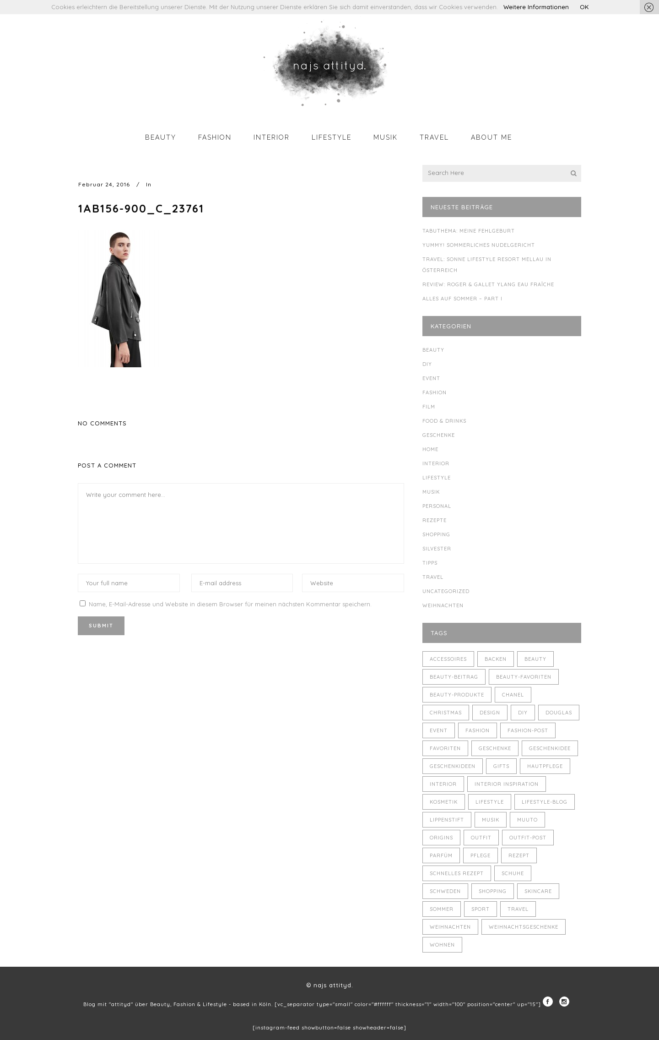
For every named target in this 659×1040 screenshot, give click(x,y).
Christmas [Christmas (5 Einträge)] (446, 712)
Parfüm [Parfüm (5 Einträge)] (441, 855)
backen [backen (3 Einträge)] (496, 659)
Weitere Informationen (536, 7)
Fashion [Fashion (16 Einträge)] (477, 730)
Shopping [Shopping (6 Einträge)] (493, 891)
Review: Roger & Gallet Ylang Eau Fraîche (488, 284)
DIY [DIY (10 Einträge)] (523, 712)
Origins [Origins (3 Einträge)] (441, 837)
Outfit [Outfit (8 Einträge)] (481, 837)
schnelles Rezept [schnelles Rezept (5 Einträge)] (457, 873)
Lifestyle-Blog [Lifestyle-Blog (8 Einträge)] (544, 802)
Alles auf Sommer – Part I (462, 298)
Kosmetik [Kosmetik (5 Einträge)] (444, 802)
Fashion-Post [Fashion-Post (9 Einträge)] (528, 730)
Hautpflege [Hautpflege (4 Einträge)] (545, 766)
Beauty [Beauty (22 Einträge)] (535, 659)
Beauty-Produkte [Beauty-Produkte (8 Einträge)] (457, 695)
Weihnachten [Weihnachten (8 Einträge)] (450, 927)
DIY (427, 364)
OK (584, 7)
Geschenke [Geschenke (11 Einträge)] (495, 748)
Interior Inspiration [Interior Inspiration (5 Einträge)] (507, 784)
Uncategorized (446, 591)
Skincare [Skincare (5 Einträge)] (538, 891)
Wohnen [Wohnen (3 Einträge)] (442, 945)
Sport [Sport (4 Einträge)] (480, 909)
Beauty (433, 350)
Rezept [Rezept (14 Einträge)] (518, 855)
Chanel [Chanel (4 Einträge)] (513, 695)
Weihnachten (443, 605)
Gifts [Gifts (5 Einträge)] (501, 766)
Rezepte (434, 520)
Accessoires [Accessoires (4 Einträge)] (448, 659)
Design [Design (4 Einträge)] (490, 712)
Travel (432, 577)
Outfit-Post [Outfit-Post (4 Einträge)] (527, 837)
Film (428, 406)
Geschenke (438, 435)
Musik (431, 492)
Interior (435, 463)
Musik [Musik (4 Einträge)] (490, 820)
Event (431, 378)
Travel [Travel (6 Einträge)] (518, 909)
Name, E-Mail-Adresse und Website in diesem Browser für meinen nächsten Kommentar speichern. (230, 604)
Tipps (430, 563)
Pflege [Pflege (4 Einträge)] (480, 855)
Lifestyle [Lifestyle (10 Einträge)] (489, 802)
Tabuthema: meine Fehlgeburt (468, 231)
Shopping (436, 534)
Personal (436, 506)
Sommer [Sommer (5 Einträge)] (442, 909)
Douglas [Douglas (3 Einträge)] (559, 712)
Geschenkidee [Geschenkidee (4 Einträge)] (550, 748)
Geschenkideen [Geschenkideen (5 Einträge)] (452, 766)
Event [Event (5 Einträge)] (439, 730)
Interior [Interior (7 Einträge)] (443, 784)
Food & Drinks (444, 421)
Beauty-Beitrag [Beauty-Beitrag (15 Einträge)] (454, 677)
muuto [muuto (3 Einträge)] (527, 820)
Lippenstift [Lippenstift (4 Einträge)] (447, 820)
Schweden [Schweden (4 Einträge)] (445, 891)
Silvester (436, 548)
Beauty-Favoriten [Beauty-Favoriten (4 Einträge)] (523, 677)
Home (430, 449)
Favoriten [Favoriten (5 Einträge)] (445, 748)
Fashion (434, 392)
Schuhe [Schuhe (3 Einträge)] (513, 873)
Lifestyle (436, 477)
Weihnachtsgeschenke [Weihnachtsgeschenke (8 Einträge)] (523, 927)
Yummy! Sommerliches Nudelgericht (478, 245)
